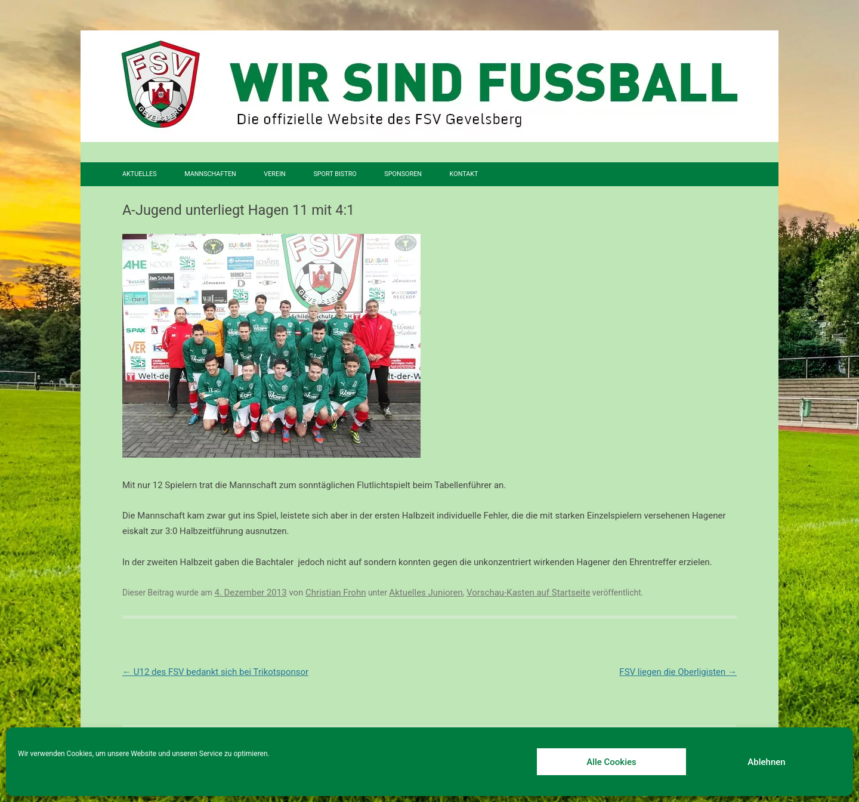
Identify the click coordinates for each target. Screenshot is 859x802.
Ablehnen (766, 762)
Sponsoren (403, 174)
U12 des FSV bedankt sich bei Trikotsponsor (215, 672)
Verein (274, 174)
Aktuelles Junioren (425, 592)
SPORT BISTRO (334, 174)
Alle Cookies (611, 762)
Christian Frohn (335, 592)
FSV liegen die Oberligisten (678, 672)
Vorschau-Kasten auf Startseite (528, 592)
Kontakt (464, 174)
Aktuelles (139, 174)
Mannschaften (210, 174)
